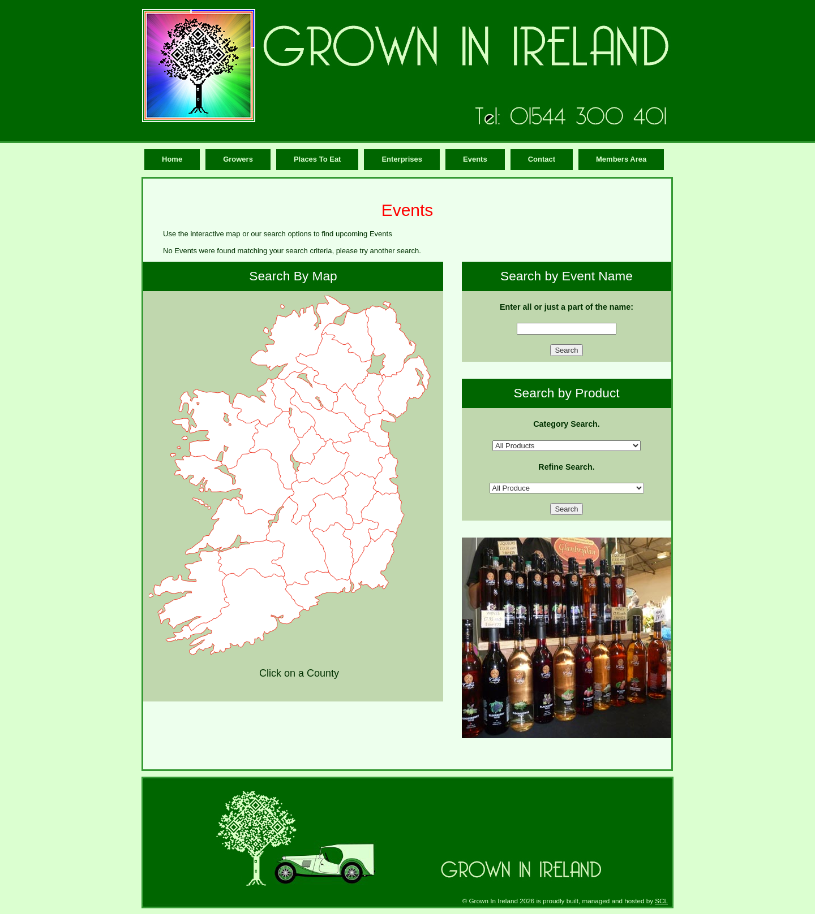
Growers (238, 159)
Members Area (621, 159)
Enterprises (401, 159)
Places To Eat (317, 159)
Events (475, 159)
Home (172, 159)
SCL (661, 900)
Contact (541, 159)
